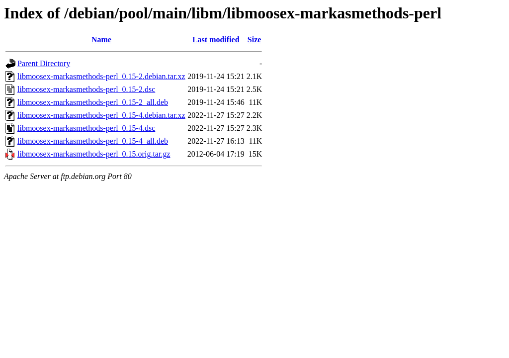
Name (101, 39)
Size (254, 39)
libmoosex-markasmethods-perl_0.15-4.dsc (86, 128)
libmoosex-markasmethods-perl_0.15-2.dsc (86, 89)
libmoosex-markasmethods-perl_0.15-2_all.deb (92, 102)
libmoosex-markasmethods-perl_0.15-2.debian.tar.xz (101, 76)
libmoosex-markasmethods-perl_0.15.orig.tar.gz (93, 154)
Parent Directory (43, 63)
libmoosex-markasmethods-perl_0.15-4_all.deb (92, 141)
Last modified (216, 39)
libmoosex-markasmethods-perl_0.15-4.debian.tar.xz (101, 115)
